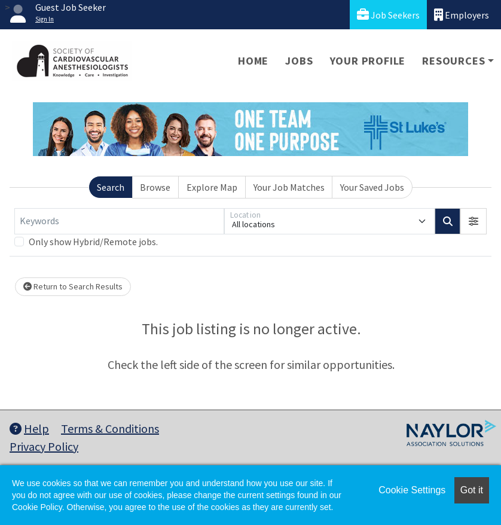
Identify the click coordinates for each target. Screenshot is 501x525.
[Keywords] (119, 221)
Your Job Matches (289, 187)
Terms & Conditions (110, 428)
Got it (471, 490)
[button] (473, 221)
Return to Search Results (73, 286)
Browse (155, 187)
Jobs (299, 61)
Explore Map (212, 187)
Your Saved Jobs (372, 187)
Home (253, 61)
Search (110, 187)
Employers (461, 14)
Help (29, 428)
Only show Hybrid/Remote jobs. (93, 242)
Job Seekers (388, 14)
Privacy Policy (44, 446)
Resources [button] (453, 61)
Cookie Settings (411, 490)
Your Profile (368, 61)
